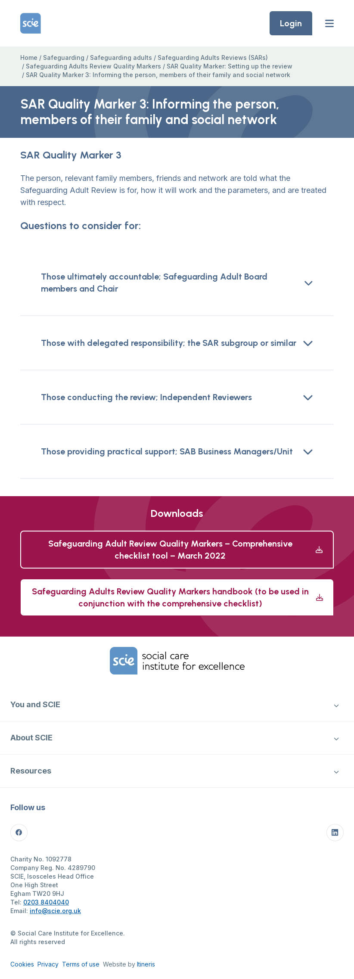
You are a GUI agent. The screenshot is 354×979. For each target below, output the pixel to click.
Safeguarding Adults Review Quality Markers (93, 66)
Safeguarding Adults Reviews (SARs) (213, 57)
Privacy (48, 964)
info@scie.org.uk (55, 910)
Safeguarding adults (121, 57)
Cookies (22, 964)
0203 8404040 (46, 902)
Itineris (146, 964)
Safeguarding (63, 57)
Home (28, 57)
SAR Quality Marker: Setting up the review (229, 66)
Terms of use (80, 964)
